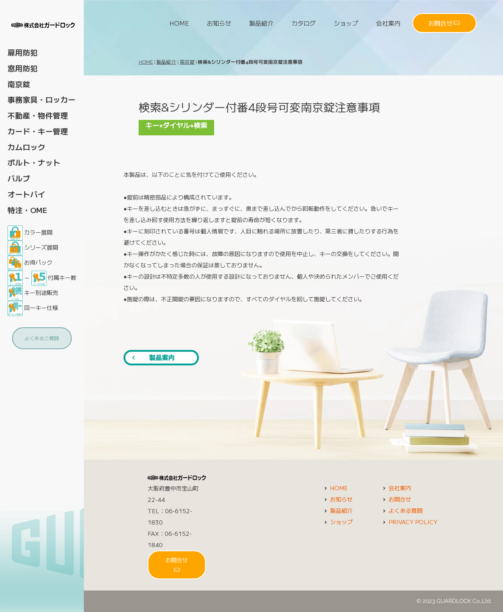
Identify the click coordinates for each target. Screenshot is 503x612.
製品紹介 (261, 23)
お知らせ (219, 23)
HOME (179, 23)
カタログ (304, 23)
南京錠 (187, 62)
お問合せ (444, 23)
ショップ (346, 23)
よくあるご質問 (42, 338)
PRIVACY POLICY (409, 522)
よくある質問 (402, 510)
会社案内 (388, 23)
